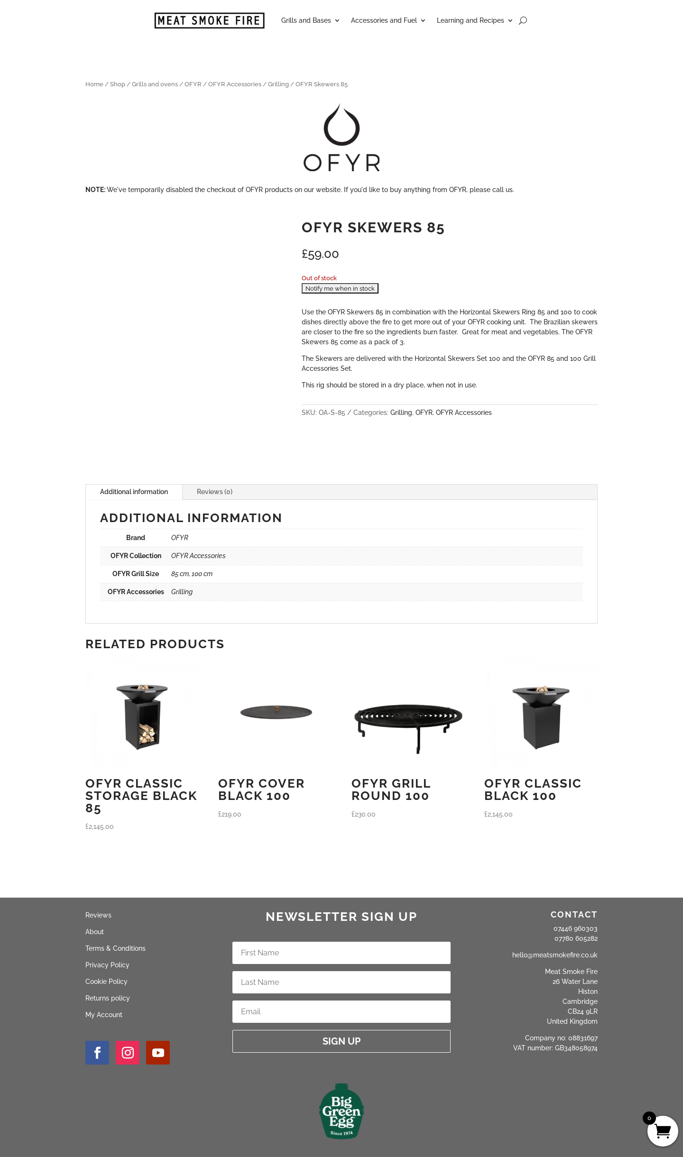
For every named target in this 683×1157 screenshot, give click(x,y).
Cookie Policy (106, 981)
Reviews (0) (214, 492)
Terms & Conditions (115, 948)
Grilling (278, 84)
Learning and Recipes (470, 20)
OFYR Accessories (234, 84)
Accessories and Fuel (384, 20)
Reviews (98, 915)
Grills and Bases (306, 20)
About (94, 932)
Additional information (134, 492)
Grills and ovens (155, 84)
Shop (117, 84)
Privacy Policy (107, 965)
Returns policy (107, 998)
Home (94, 84)
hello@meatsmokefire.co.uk (555, 955)
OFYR (193, 84)
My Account (103, 1015)
